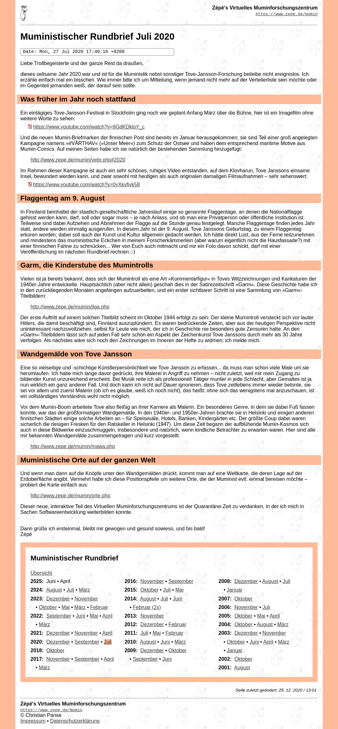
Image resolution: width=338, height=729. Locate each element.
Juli (70, 590)
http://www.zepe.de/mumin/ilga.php (70, 306)
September (58, 616)
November (86, 598)
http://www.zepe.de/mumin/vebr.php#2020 (78, 159)
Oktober (48, 607)
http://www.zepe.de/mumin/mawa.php (73, 446)
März (84, 590)
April (107, 616)
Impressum (32, 721)
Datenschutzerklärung (75, 721)
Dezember (58, 598)
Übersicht (41, 573)
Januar (234, 590)
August (54, 590)
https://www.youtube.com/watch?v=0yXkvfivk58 (86, 184)
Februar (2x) (147, 607)
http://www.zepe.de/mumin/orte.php (70, 495)
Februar (99, 607)
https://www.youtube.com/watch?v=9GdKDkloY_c (89, 126)
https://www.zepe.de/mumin (287, 14)
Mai (65, 607)
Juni (80, 616)
